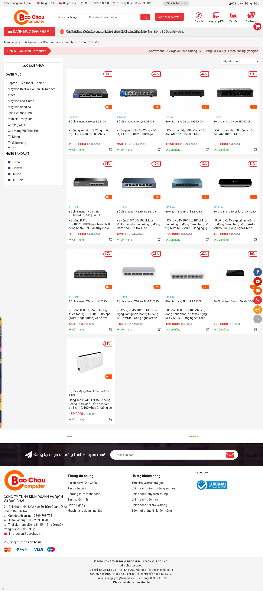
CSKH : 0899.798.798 (95, 3)
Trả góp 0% (46, 3)
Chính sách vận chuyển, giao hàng (154, 488)
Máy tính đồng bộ (19, 107)
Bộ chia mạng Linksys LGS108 (135, 121)
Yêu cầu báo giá (176, 3)
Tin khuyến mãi (78, 499)
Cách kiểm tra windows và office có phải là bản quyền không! (106, 31)
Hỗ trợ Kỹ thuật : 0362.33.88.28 (132, 3)
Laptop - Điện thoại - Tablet (26, 83)
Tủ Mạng (14, 136)
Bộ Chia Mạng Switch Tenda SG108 (235, 301)
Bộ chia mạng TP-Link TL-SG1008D (235, 211)
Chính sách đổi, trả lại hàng (149, 505)
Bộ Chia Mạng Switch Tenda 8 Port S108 (89, 393)
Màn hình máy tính (20, 119)
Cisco (16, 162)
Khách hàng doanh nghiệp (85, 510)
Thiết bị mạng (17, 142)
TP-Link (18, 180)
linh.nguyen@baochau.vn (25, 533)
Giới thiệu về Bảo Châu (82, 483)
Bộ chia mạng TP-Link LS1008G (88, 301)
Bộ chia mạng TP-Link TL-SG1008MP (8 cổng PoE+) (84, 213)
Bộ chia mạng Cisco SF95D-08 (232, 121)
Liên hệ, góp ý (76, 505)
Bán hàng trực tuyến (18, 3)
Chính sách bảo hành (145, 499)
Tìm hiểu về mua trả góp (148, 483)
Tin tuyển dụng (77, 488)
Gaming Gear (16, 125)
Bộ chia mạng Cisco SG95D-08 (184, 121)
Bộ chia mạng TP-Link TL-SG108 (136, 211)
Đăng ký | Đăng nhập (245, 3)
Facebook (201, 472)
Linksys (17, 168)
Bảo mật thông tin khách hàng (152, 510)
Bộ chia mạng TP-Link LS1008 (183, 301)
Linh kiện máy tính (20, 113)
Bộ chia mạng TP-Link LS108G (183, 211)
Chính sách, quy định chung (150, 494)
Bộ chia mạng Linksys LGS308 (87, 121)
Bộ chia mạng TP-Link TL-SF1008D (138, 301)
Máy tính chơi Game (21, 101)
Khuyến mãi (68, 3)
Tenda (17, 174)
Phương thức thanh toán (84, 494)
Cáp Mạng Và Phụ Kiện (23, 130)
